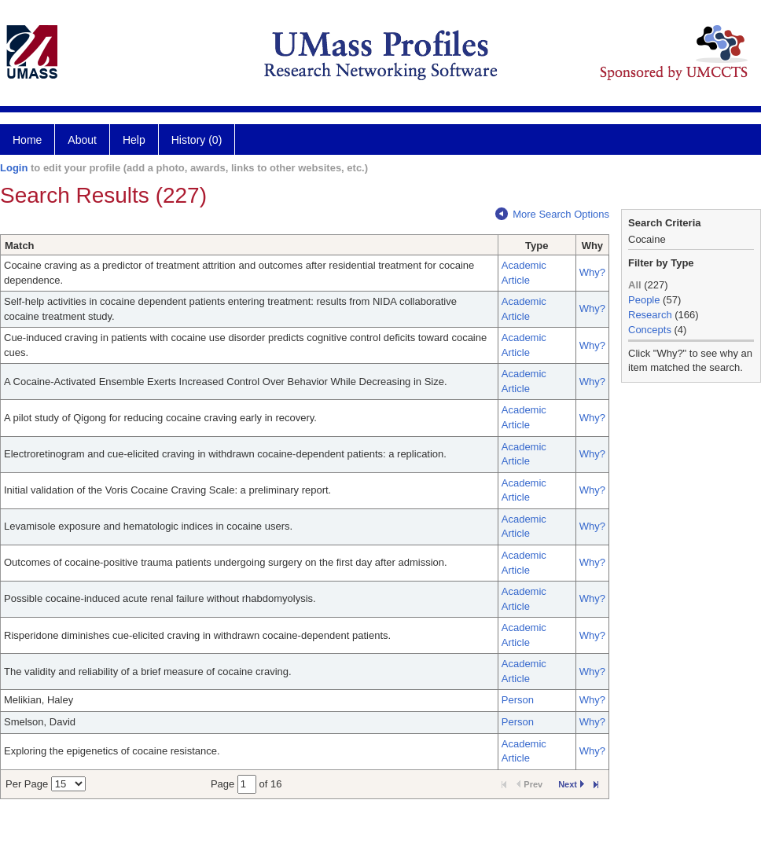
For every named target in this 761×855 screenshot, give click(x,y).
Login (14, 168)
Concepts (649, 330)
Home (27, 140)
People (644, 300)
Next (571, 784)
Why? (592, 272)
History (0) (196, 140)
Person (518, 700)
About (82, 140)
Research (650, 315)
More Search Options (552, 214)
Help (134, 140)
